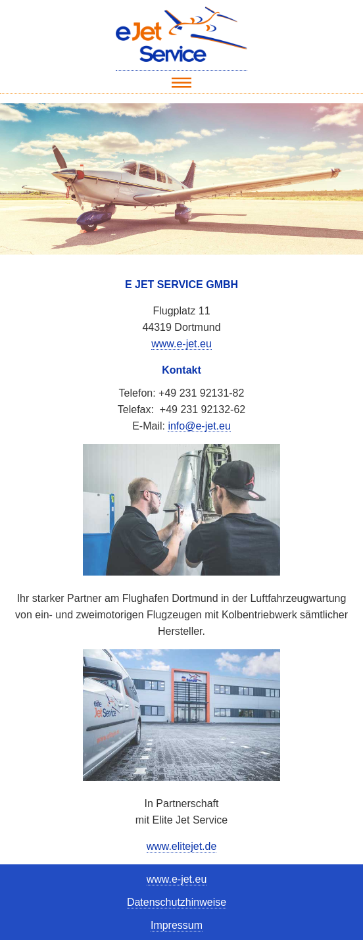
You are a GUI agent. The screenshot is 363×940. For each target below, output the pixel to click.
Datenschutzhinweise (176, 902)
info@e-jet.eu (199, 426)
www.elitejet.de (182, 846)
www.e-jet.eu (181, 343)
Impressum (177, 925)
